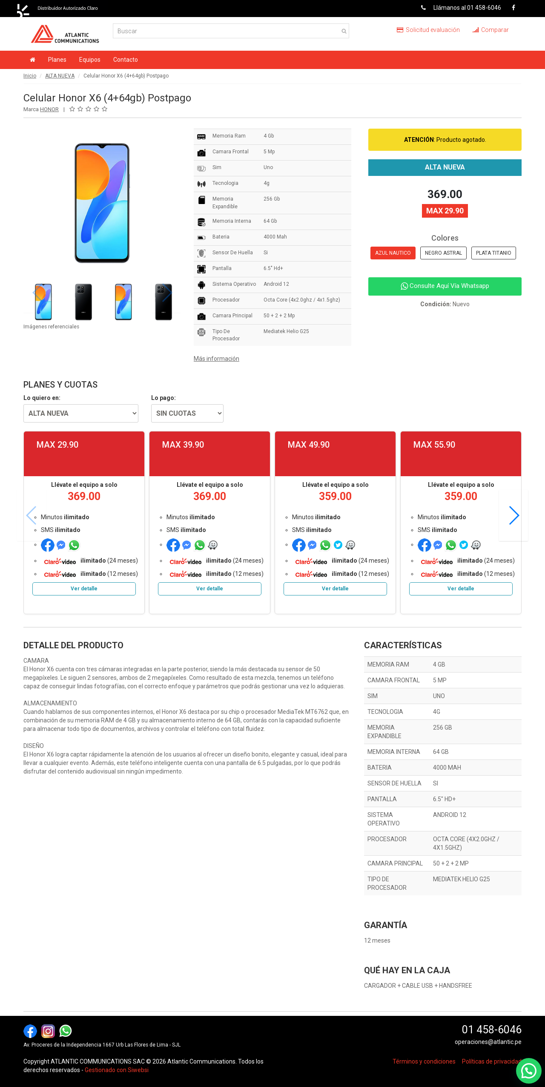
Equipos (89, 59)
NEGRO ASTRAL (443, 253)
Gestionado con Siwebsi (117, 1070)
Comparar (491, 29)
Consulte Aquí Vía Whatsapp (445, 286)
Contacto (125, 59)
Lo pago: (163, 397)
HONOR (49, 109)
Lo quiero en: (41, 397)
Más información (216, 358)
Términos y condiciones (424, 1061)
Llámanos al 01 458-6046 (458, 7)
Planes (57, 59)
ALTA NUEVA (60, 76)
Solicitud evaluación (428, 29)
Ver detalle (84, 589)
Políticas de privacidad (492, 1061)
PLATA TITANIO (493, 253)
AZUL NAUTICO (393, 253)
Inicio (29, 76)
